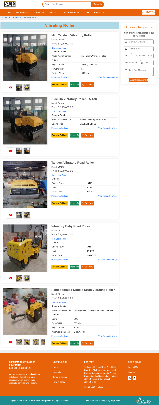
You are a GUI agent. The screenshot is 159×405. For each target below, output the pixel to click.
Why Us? (53, 12)
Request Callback (59, 84)
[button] (129, 378)
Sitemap (131, 372)
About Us (40, 12)
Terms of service (60, 377)
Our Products (15, 17)
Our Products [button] (22, 12)
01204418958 (148, 12)
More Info (74, 84)
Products (57, 372)
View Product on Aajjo (108, 77)
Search (97, 4)
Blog (87, 12)
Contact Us (99, 12)
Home (8, 12)
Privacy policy (59, 382)
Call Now (87, 84)
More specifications (59, 77)
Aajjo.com (115, 401)
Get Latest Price (59, 48)
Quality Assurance (71, 12)
